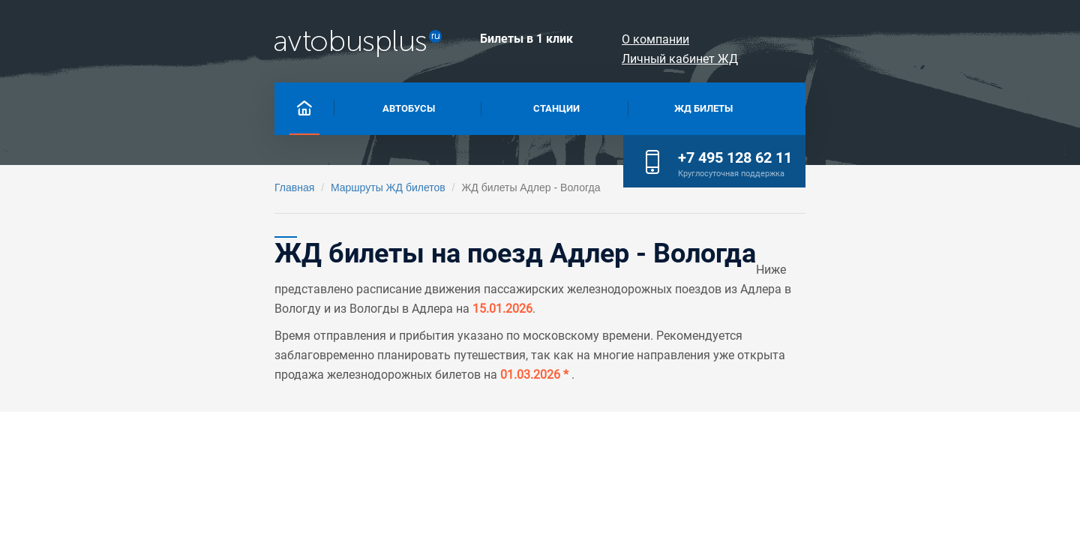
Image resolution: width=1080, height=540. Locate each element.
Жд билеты (658, 107)
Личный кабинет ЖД (912, 39)
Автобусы (262, 107)
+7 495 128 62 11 (908, 105)
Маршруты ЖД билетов (215, 188)
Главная (121, 188)
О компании (787, 39)
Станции (459, 107)
